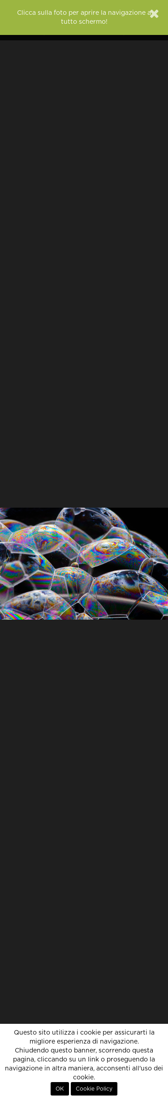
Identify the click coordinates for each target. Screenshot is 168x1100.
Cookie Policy (94, 1088)
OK (60, 1088)
